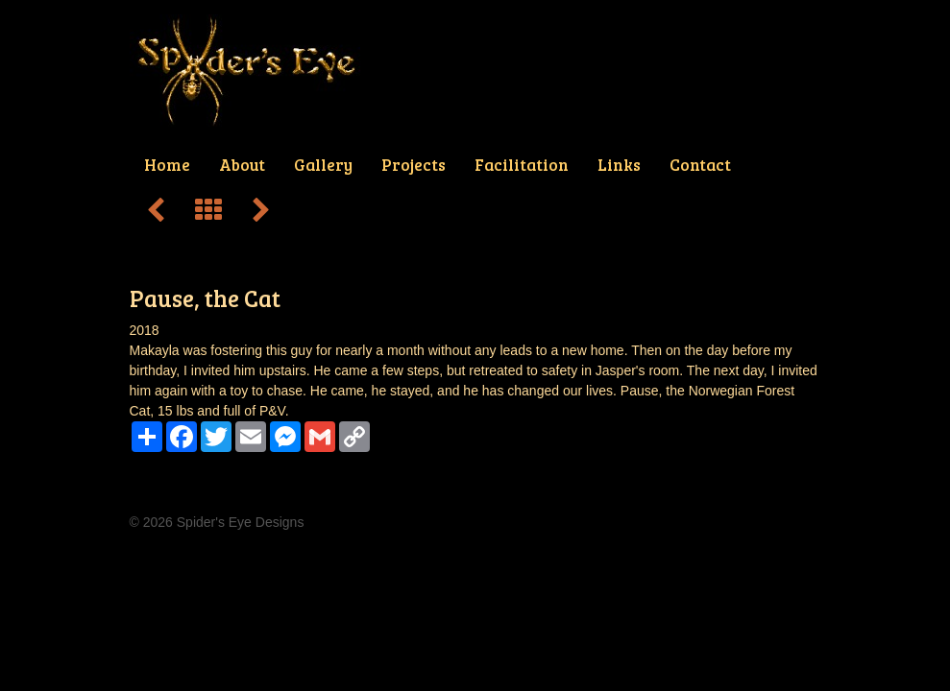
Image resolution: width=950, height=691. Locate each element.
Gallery (323, 165)
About (242, 165)
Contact (700, 165)
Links (619, 165)
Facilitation (522, 165)
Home (167, 165)
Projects (413, 165)
